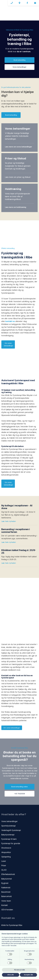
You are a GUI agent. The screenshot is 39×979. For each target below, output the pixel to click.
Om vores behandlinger (11, 728)
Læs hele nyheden (8, 521)
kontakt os (10, 321)
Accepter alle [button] (28, 975)
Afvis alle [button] (10, 975)
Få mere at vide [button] (19, 970)
